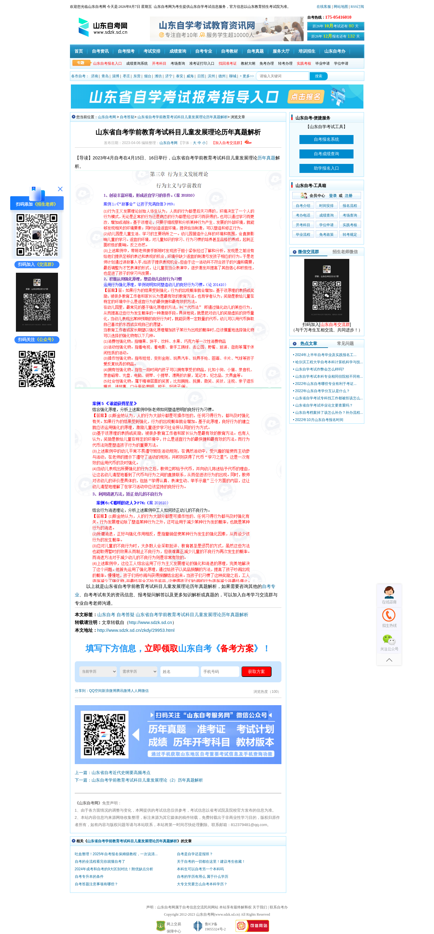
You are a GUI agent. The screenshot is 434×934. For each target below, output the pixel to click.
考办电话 (303, 215)
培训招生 (307, 51)
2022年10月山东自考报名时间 (319, 420)
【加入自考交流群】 (231, 143)
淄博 (115, 76)
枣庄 (126, 76)
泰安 (179, 76)
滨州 (211, 76)
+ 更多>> (247, 76)
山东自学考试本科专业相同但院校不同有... (329, 376)
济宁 (168, 76)
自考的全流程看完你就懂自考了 (100, 861)
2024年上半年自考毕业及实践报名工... (326, 355)
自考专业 (203, 51)
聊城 (232, 76)
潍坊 (158, 76)
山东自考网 (107, 117)
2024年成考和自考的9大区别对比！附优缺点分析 (114, 869)
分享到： (82, 691)
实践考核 (350, 225)
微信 (145, 691)
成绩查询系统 (137, 63)
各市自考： (80, 76)
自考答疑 (127, 117)
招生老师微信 (345, 251)
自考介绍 (303, 206)
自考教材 (229, 51)
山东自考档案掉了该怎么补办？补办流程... (329, 412)
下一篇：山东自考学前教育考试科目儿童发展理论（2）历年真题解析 (139, 780)
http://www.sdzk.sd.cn (150, 622)
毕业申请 (322, 63)
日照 (201, 76)
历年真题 (266, 157)
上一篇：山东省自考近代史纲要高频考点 (112, 772)
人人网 (136, 691)
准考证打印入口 (201, 63)
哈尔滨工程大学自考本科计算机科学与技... (329, 362)
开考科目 (303, 225)
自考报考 (126, 51)
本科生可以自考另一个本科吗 (200, 869)
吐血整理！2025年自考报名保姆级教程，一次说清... (116, 854)
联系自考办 (279, 907)
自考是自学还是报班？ (195, 854)
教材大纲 (248, 63)
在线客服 (324, 7)
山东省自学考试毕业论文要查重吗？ (324, 405)
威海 (190, 76)
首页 (78, 51)
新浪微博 (109, 691)
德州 (222, 76)
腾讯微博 (123, 691)
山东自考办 (334, 51)
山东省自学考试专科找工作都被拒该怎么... (329, 398)
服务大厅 (281, 51)
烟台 (147, 76)
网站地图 (341, 7)
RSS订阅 (357, 7)
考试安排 (152, 51)
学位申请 (341, 63)
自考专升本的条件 (89, 876)
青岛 (105, 76)
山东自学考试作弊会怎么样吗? (319, 369)
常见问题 (345, 343)
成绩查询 (177, 51)
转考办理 (285, 63)
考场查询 (178, 63)
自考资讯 (100, 51)
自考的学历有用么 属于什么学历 (202, 876)
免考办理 (266, 63)
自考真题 (255, 51)
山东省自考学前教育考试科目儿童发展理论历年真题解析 (183, 117)
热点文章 (308, 343)
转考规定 (350, 234)
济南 (94, 76)
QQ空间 (95, 691)
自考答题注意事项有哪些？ (96, 884)
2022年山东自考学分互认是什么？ (322, 391)
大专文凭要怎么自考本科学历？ (202, 884)
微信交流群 (308, 251)
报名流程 (350, 206)
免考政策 (326, 234)
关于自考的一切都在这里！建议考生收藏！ (211, 861)
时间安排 (326, 206)
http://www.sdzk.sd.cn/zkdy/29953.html (136, 630)
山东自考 (106, 614)
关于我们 (260, 907)
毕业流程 (303, 234)
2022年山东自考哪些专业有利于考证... (326, 384)
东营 (137, 76)
